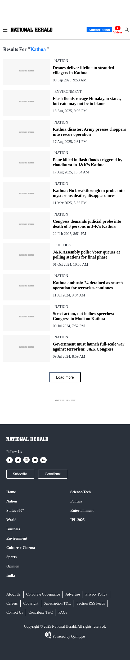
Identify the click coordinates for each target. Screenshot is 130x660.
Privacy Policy (96, 594)
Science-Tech (80, 492)
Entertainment (82, 511)
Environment (16, 538)
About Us (13, 594)
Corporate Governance (43, 594)
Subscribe (20, 474)
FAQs (63, 612)
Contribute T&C (41, 612)
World (11, 520)
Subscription (99, 30)
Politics (76, 501)
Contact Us (14, 612)
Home (11, 492)
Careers (12, 603)
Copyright (30, 603)
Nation (11, 501)
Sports (11, 557)
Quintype (77, 637)
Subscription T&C (57, 603)
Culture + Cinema (20, 548)
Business (13, 529)
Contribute (53, 474)
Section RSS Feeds (91, 603)
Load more (65, 377)
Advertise (72, 594)
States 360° (15, 511)
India (10, 576)
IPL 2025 (77, 520)
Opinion (12, 566)
